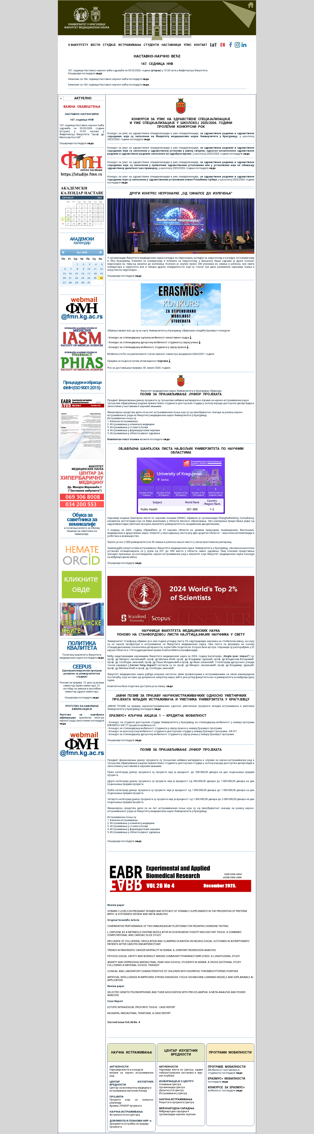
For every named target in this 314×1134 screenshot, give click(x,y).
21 (70, 278)
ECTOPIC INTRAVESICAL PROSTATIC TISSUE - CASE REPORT (141, 1007)
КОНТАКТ (200, 44)
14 (70, 273)
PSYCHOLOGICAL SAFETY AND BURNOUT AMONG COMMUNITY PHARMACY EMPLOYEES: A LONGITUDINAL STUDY (173, 956)
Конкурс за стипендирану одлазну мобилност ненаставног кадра (150, 337)
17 (88, 273)
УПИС (187, 44)
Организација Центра (172, 1087)
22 (76, 278)
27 (64, 282)
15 (76, 273)
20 (64, 278)
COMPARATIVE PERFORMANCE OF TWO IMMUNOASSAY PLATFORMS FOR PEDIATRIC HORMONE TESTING (167, 926)
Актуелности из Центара (125, 1114)
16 (82, 273)
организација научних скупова (177, 1114)
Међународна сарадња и (174, 1111)
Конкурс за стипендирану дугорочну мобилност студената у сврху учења (154, 342)
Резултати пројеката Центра (176, 1102)
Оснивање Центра (170, 1084)
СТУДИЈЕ (109, 44)
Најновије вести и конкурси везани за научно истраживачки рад (131, 1072)
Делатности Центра (171, 1090)
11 (95, 269)
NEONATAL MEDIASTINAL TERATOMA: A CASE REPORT (139, 1013)
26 (101, 278)
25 (95, 278)
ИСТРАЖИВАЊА (129, 44)
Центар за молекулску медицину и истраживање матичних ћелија (130, 1089)
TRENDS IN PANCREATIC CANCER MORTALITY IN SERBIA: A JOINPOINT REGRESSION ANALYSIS (161, 950)
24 (88, 278)
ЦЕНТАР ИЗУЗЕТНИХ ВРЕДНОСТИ (181, 1052)
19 (101, 273)
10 (88, 269)
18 (95, 273)
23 (82, 278)
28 (70, 282)
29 (76, 282)
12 (101, 269)
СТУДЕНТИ (151, 44)
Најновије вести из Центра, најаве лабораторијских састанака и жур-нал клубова (181, 1072)
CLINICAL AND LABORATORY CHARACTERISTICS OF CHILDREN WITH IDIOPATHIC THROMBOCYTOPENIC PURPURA (172, 971)
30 (82, 282)
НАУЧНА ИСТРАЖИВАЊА (131, 1052)
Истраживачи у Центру (173, 1093)
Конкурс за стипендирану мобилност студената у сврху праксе (148, 347)
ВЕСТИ (95, 44)
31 (88, 282)
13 (64, 273)
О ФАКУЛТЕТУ (78, 44)
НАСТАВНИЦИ (171, 44)
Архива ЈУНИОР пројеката (126, 1105)
